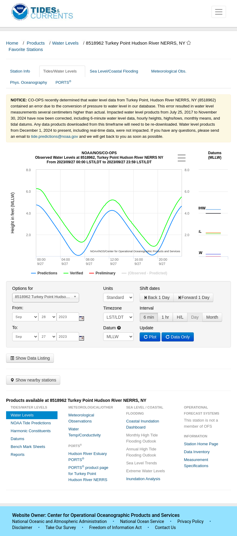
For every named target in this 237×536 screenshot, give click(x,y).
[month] (25, 316)
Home (12, 43)
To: (15, 327)
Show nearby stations (33, 380)
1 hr (165, 317)
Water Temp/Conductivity (84, 432)
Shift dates (150, 288)
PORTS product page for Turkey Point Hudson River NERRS (88, 473)
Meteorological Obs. (168, 71)
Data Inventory (197, 451)
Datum (112, 327)
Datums (17, 438)
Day (195, 317)
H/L (180, 317)
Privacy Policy (190, 521)
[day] (47, 316)
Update (146, 327)
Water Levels (65, 43)
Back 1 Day (157, 297)
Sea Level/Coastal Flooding (116, 71)
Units (108, 288)
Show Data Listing (30, 358)
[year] (68, 316)
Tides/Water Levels (62, 71)
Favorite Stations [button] (29, 49)
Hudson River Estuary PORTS (87, 456)
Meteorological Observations (81, 418)
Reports (18, 454)
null (118, 336)
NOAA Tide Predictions (31, 423)
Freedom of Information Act (115, 527)
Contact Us (165, 527)
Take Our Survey (61, 527)
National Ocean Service (142, 521)
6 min (149, 317)
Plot (150, 336)
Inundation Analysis (143, 479)
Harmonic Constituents (31, 431)
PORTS (63, 82)
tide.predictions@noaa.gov (54, 136)
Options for (22, 288)
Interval (147, 308)
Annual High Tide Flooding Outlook (141, 452)
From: (17, 307)
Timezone (112, 308)
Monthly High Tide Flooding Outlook (142, 438)
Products (36, 43)
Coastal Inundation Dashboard (142, 424)
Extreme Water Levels (145, 471)
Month (212, 317)
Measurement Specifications (196, 462)
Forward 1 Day (193, 297)
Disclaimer (22, 527)
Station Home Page (201, 444)
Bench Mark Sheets (28, 446)
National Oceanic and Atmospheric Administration (59, 521)
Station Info (22, 71)
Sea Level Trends (141, 463)
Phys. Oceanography (28, 82)
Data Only (178, 336)
